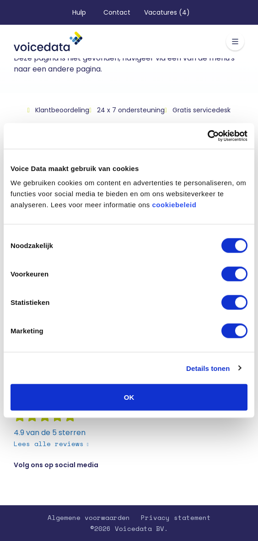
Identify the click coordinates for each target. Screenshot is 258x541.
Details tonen (208, 368)
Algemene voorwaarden (89, 517)
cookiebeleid (174, 205)
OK (129, 397)
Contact (116, 12)
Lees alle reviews (49, 443)
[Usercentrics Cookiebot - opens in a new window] (207, 136)
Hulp (79, 12)
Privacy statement (176, 517)
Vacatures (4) (167, 12)
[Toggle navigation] (235, 41)
